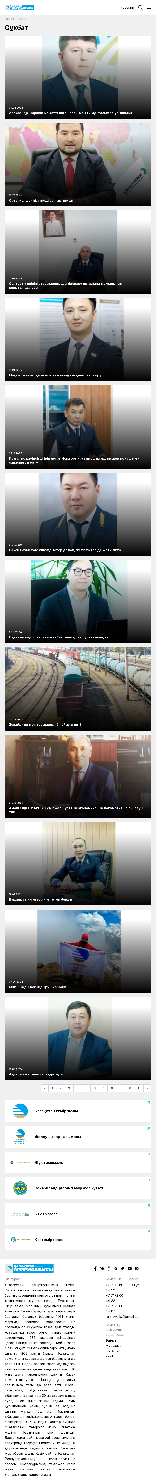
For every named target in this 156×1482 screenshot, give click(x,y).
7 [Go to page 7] (103, 1088)
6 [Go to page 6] (95, 1088)
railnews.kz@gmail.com (123, 1316)
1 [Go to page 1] (52, 1088)
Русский (127, 7)
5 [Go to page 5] (86, 1088)
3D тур (134, 1285)
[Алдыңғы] (45, 1088)
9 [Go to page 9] (120, 1088)
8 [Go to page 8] (112, 1088)
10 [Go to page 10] (129, 1088)
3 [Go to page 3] (69, 1088)
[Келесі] (147, 1088)
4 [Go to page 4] (78, 1088)
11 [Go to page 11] (139, 1088)
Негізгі (9, 18)
